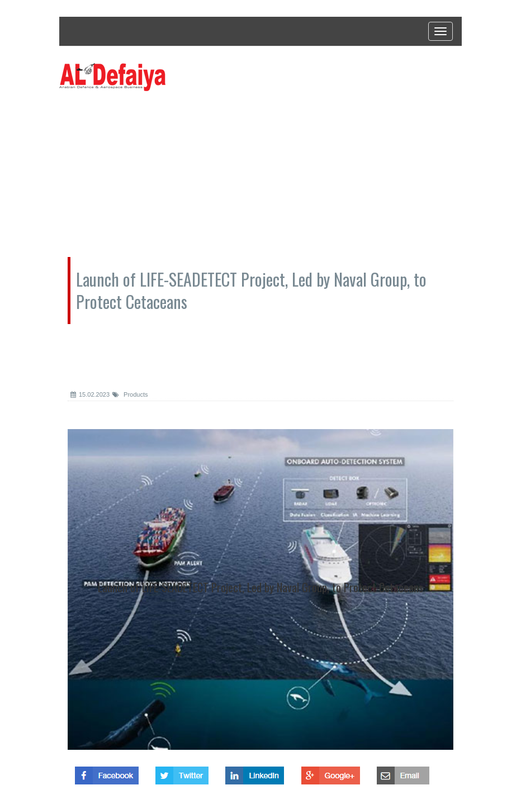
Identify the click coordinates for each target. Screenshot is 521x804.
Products (130, 394)
